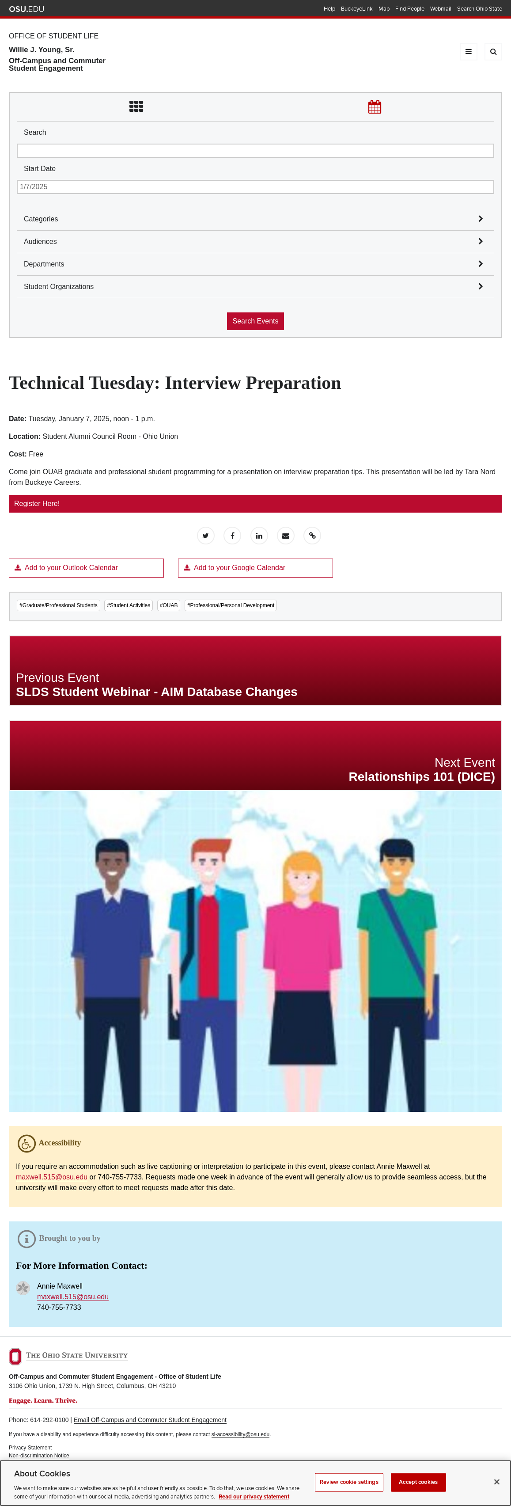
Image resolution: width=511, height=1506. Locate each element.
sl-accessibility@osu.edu (241, 1434)
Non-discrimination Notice (39, 1456)
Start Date (40, 168)
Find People (409, 8)
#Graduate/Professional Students (58, 605)
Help (329, 8)
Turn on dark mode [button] (31, 1463)
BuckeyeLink (357, 8)
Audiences (40, 241)
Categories (41, 219)
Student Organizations (59, 286)
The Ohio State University (26, 9)
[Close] (497, 1492)
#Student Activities (128, 605)
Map (384, 8)
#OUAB (169, 605)
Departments (44, 264)
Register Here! (37, 503)
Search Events (255, 321)
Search (35, 132)
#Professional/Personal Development (230, 605)
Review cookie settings (349, 1492)
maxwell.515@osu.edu (51, 1177)
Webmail (440, 8)
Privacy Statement (30, 1448)
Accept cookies (418, 1492)
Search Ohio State (479, 8)
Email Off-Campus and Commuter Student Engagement (150, 1419)
